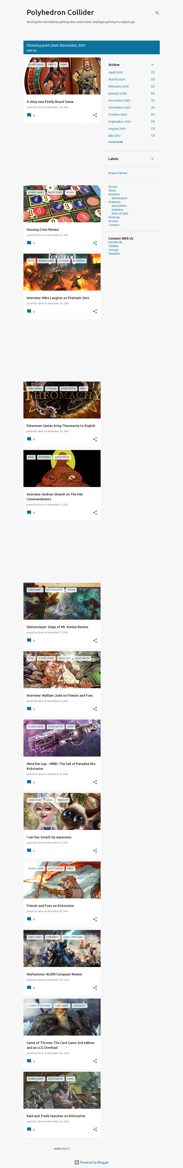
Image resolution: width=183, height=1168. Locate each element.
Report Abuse (117, 173)
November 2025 (119, 107)
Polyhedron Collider (60, 12)
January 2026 (117, 93)
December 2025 (119, 100)
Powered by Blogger (91, 1162)
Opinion (117, 209)
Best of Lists (120, 213)
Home (112, 187)
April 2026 (115, 72)
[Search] (157, 13)
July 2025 (114, 135)
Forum (113, 221)
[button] (95, 115)
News (112, 190)
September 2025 (119, 121)
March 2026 (116, 79)
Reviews (114, 194)
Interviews (119, 206)
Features (114, 202)
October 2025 (117, 114)
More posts (62, 1148)
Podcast (114, 217)
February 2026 (118, 86)
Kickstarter (119, 198)
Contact (113, 225)
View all (32, 50)
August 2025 (117, 128)
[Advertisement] (60, 154)
